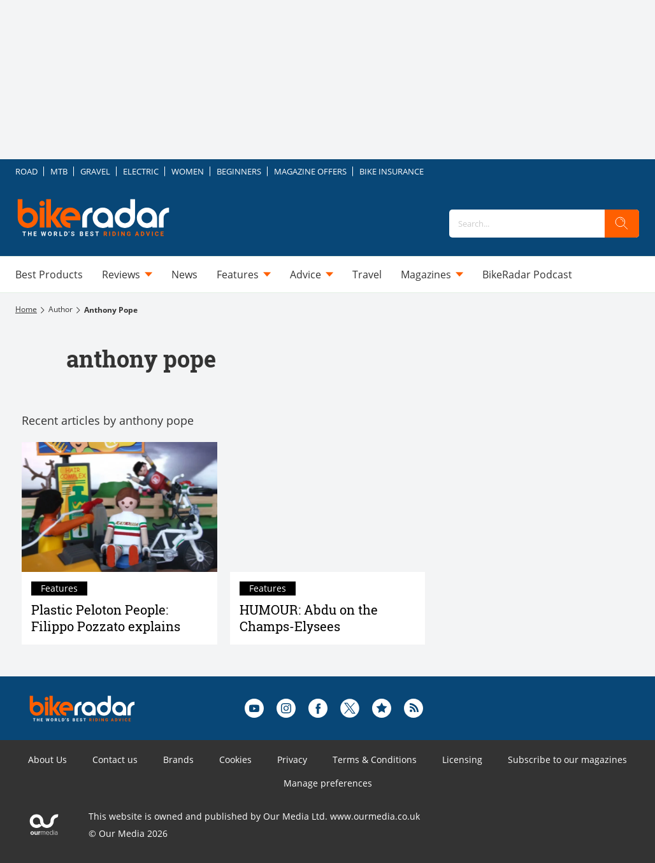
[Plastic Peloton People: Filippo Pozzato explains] (119, 507)
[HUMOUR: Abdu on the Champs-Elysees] (328, 507)
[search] (622, 224)
